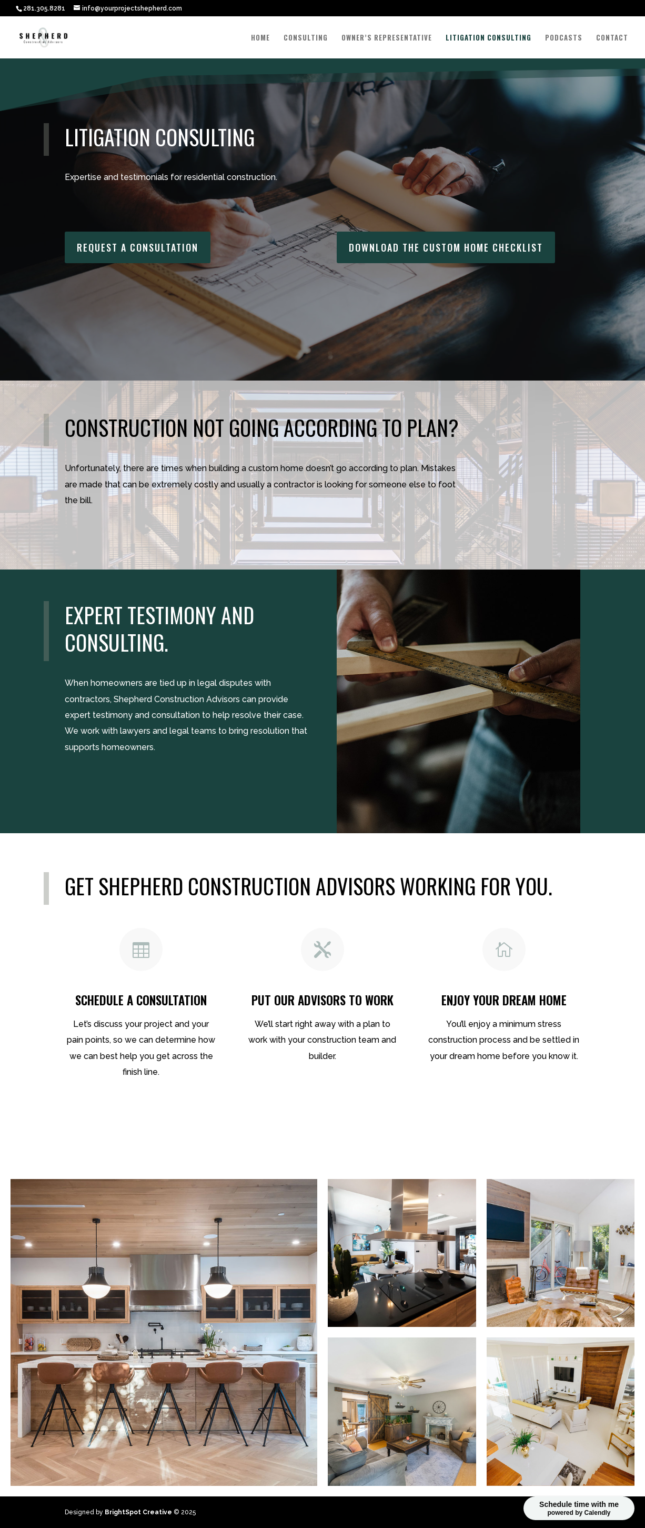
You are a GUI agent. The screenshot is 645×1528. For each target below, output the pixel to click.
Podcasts (563, 38)
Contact (612, 38)
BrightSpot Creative (138, 1512)
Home (260, 38)
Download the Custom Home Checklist (446, 244)
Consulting (306, 38)
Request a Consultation (137, 244)
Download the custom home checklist (396, 1115)
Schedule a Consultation (146, 1114)
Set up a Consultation (144, 782)
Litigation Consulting (488, 38)
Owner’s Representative (386, 38)
